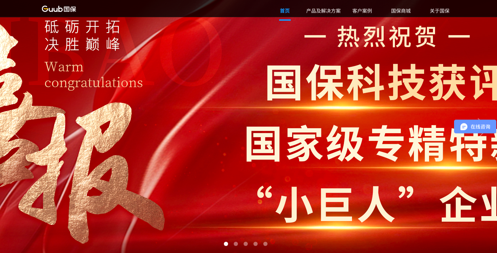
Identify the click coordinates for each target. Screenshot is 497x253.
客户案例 (362, 10)
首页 (285, 10)
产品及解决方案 (323, 10)
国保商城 (401, 10)
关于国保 (439, 10)
